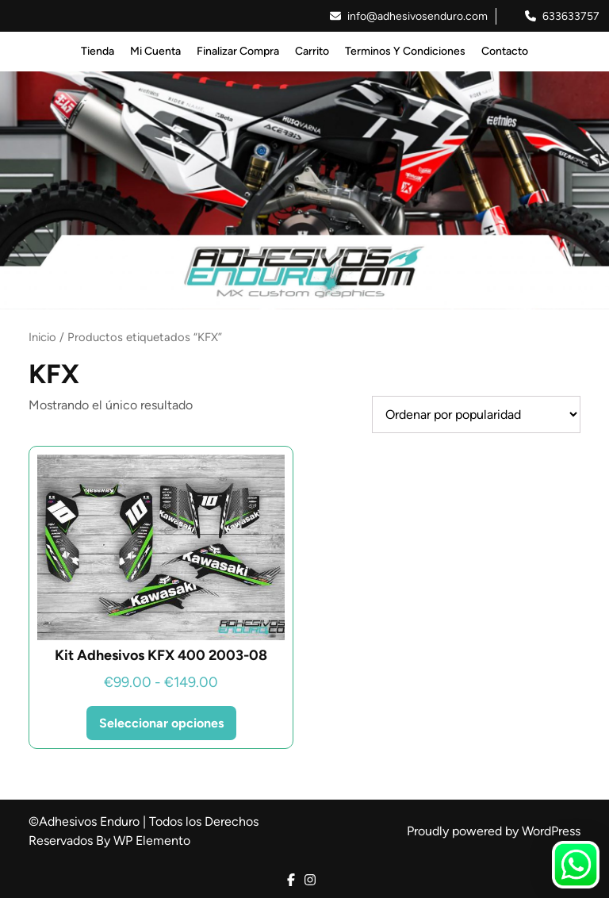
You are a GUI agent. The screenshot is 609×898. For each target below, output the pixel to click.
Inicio (42, 337)
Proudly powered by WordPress (493, 831)
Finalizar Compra (238, 51)
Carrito (312, 51)
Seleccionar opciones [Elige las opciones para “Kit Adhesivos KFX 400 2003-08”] (161, 723)
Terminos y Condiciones (405, 51)
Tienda (97, 51)
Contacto (504, 51)
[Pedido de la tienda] (476, 414)
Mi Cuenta (155, 51)
